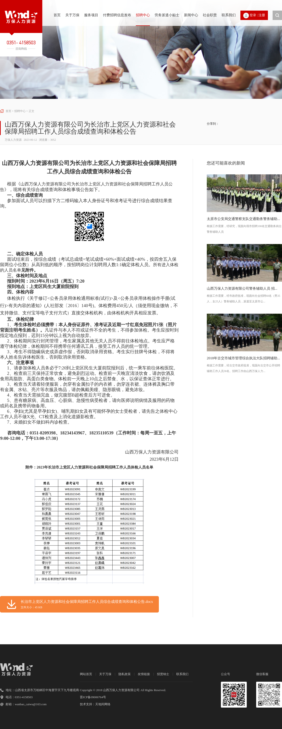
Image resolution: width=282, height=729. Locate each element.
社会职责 (210, 15)
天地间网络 (102, 704)
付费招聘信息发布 (117, 15)
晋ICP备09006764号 (93, 697)
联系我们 (229, 15)
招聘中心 (143, 15)
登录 (253, 15)
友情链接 (144, 674)
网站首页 (86, 674)
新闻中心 (191, 15)
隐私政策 (124, 674)
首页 (57, 15)
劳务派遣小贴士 (167, 15)
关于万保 (72, 15)
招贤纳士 (163, 674)
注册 (261, 15)
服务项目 (91, 15)
